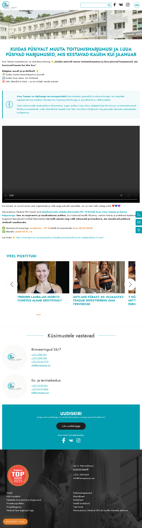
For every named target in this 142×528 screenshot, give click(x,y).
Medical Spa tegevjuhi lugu (20, 510)
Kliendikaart (78, 496)
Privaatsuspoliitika (15, 503)
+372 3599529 (81, 474)
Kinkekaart (78, 500)
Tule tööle (78, 507)
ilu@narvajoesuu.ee (40, 392)
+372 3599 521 (39, 354)
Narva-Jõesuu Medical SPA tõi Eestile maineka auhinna (100, 510)
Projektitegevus (14, 507)
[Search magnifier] (109, 5)
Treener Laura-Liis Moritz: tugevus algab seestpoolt (39, 298)
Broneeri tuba (15, 521)
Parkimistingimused (82, 493)
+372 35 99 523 (39, 385)
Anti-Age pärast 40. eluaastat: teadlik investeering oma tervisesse (98, 300)
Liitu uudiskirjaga (71, 426)
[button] (12, 284)
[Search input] (94, 5)
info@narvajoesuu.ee (40, 365)
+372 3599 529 (39, 358)
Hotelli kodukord (81, 503)
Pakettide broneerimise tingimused (24, 500)
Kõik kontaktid (13, 496)
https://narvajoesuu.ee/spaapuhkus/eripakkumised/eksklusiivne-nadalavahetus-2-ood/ (60, 237)
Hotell (9, 493)
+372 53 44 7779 (40, 361)
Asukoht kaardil (80, 469)
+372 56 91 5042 (39, 389)
